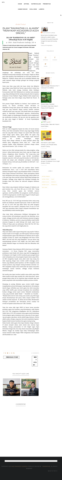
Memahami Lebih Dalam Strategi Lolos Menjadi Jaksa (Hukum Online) (49, 144)
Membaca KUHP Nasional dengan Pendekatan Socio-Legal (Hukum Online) (50, 161)
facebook (54, 58)
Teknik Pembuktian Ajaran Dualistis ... (29, 393)
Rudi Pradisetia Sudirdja (49, 32)
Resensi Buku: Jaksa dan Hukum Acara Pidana (50, 125)
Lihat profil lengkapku (46, 45)
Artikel (26, 4)
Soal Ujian (44, 187)
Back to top (52, 471)
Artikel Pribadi (21, 24)
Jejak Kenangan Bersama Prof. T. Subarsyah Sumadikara (50, 87)
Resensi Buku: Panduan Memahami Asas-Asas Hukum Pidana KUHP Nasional (49, 106)
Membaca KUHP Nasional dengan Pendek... (10, 392)
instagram (45, 58)
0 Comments (35, 353)
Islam (52, 179)
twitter (45, 65)
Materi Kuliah (36, 4)
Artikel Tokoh (45, 179)
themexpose (46, 466)
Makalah (53, 182)
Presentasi (47, 4)
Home (20, 4)
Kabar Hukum (45, 182)
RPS (3, 2)
